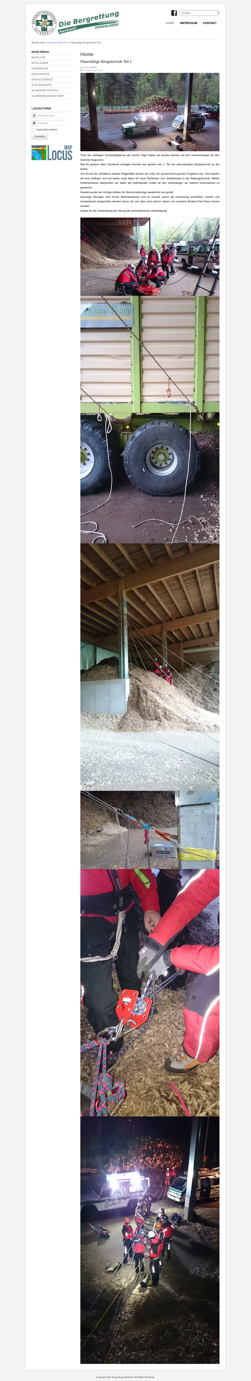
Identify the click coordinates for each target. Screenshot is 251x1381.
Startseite (51, 42)
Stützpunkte (41, 85)
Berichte (63, 42)
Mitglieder (40, 63)
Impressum (188, 23)
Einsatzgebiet (42, 79)
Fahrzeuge (40, 68)
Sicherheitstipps (45, 90)
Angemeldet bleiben (46, 129)
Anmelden (39, 136)
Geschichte (41, 74)
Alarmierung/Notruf (48, 96)
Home (170, 23)
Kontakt (210, 23)
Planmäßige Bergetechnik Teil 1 (106, 62)
